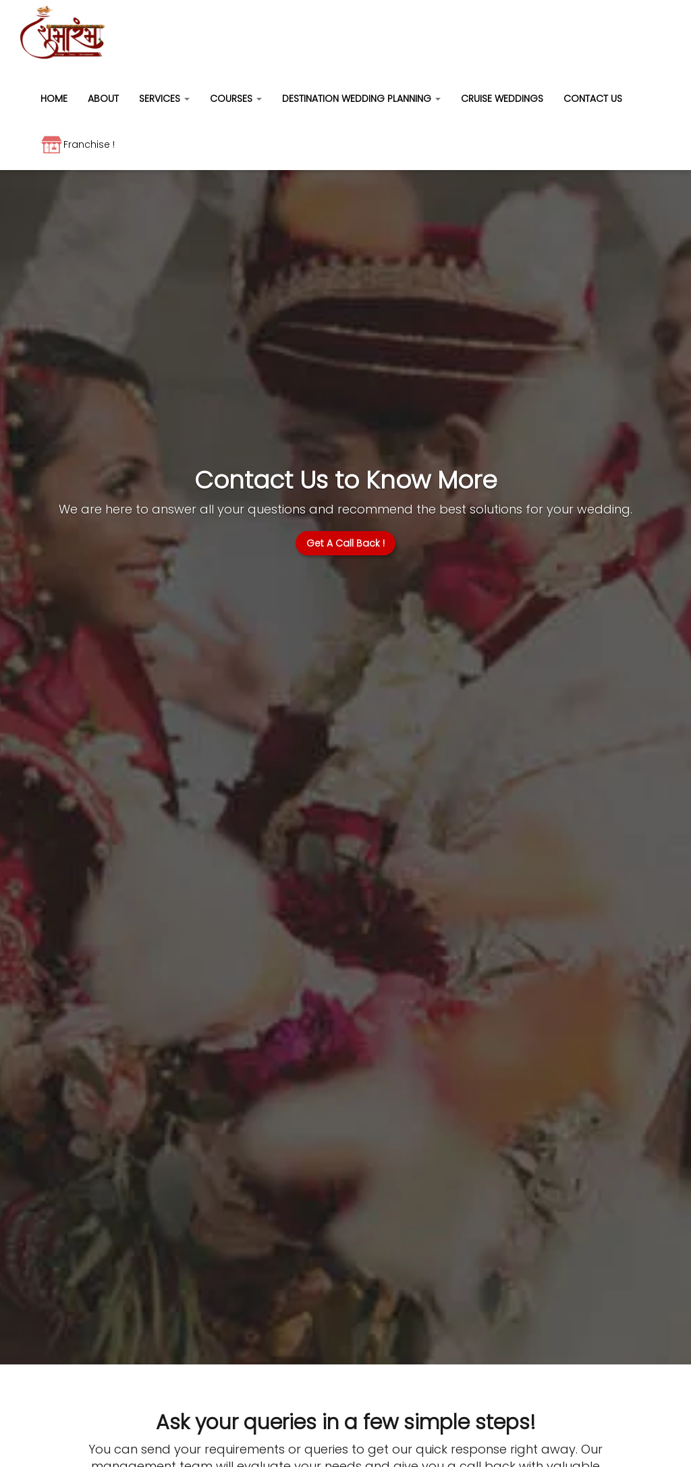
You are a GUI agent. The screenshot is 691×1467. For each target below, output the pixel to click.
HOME (53, 98)
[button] (164, 95)
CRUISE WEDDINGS (502, 98)
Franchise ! (77, 145)
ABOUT (103, 98)
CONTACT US (592, 98)
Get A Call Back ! (345, 543)
